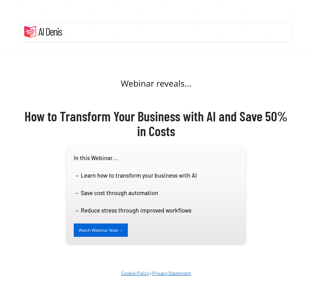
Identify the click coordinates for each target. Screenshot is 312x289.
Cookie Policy (135, 273)
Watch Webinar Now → (101, 230)
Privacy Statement (171, 273)
